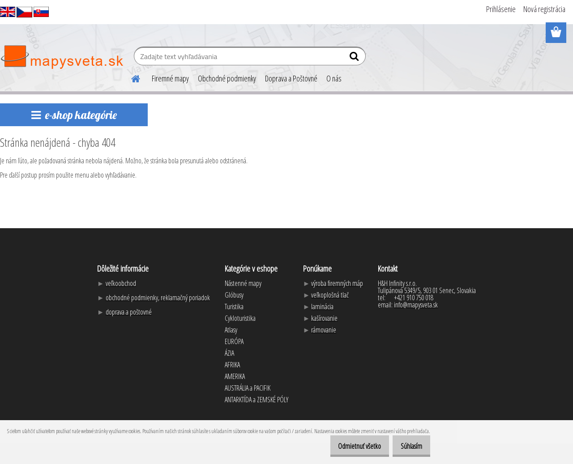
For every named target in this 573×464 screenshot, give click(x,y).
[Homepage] (130, 77)
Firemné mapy (170, 78)
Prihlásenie (501, 9)
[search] (355, 58)
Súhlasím (408, 446)
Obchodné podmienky (227, 78)
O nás (334, 78)
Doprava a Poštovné (291, 78)
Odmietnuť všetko (350, 446)
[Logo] (61, 57)
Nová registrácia (544, 9)
